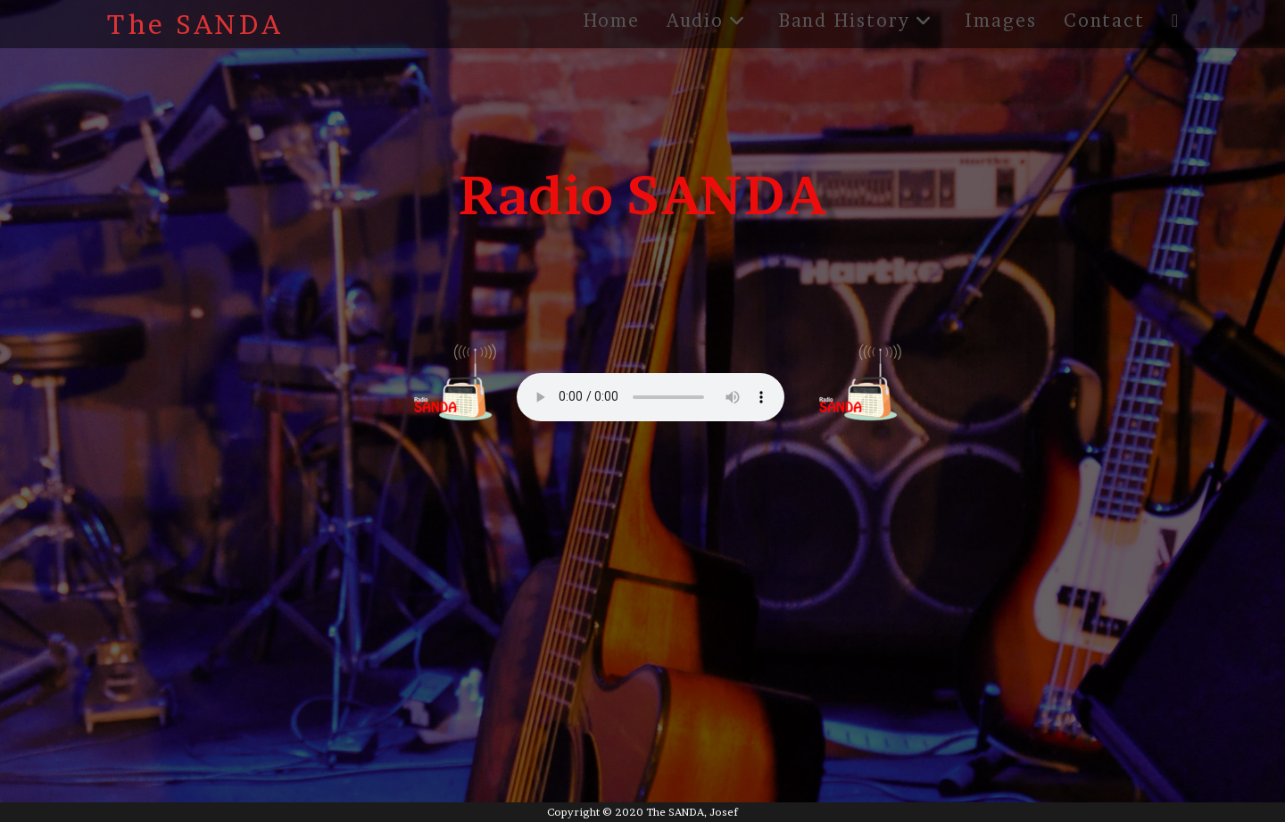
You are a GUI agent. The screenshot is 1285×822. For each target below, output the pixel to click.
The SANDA (195, 24)
